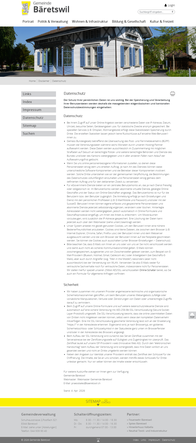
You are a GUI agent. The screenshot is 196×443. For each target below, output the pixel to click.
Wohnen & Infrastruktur (90, 21)
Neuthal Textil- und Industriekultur (148, 430)
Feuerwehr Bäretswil (140, 419)
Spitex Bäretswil (138, 423)
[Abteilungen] (49, 427)
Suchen (29, 133)
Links (27, 94)
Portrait (28, 21)
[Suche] (171, 11)
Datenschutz (39, 118)
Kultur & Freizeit (162, 21)
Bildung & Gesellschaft (129, 21)
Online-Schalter (148, 270)
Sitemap (29, 126)
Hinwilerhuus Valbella (141, 427)
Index (27, 102)
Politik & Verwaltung (53, 21)
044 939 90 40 (38, 430)
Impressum (32, 110)
